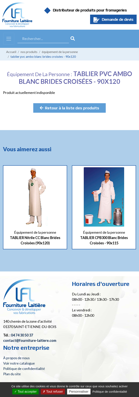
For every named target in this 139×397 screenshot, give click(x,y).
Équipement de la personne (60, 52)
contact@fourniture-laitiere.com (29, 340)
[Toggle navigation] (8, 39)
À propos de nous (16, 358)
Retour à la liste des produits (69, 108)
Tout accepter (25, 391)
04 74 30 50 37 (22, 335)
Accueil (11, 52)
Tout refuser (53, 391)
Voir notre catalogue (19, 363)
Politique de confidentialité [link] (109, 391)
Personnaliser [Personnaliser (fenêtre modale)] (79, 391)
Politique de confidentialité (24, 368)
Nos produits (29, 52)
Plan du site (12, 374)
